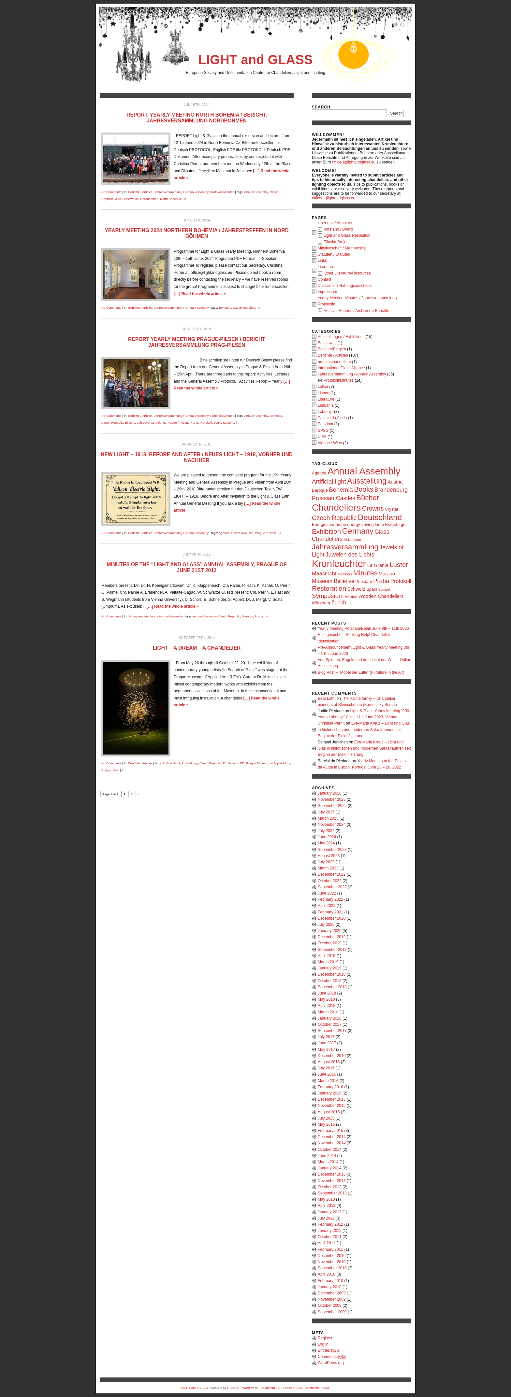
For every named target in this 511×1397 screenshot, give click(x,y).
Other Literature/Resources (347, 273)
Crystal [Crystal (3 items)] (391, 509)
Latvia (323, 386)
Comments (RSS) (316, 1388)
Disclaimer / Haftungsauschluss (345, 285)
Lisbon (323, 393)
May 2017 (326, 1049)
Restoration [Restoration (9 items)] (329, 588)
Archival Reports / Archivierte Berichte (356, 310)
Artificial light (171, 763)
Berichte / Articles (140, 192)
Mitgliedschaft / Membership (342, 248)
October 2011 (330, 1237)
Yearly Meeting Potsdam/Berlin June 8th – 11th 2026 (363, 628)
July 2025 (326, 812)
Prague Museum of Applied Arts (268, 763)
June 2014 (327, 1155)
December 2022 (331, 874)
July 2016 (326, 1068)
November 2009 (331, 1299)
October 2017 (330, 1024)
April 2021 (326, 905)
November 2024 (331, 824)
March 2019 (328, 962)
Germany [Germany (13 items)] (357, 531)
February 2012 (330, 1224)
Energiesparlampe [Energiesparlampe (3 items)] (329, 524)
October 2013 (330, 1187)
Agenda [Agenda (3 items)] (319, 473)
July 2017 (326, 1037)
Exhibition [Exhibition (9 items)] (326, 531)
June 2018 (327, 993)
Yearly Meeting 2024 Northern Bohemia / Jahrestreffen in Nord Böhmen (196, 233)
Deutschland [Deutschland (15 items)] (380, 517)
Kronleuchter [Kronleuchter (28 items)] (339, 563)
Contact (324, 279)
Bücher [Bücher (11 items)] (367, 498)
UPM (114, 770)
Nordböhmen (149, 199)
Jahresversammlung (151, 422)
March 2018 (328, 1012)
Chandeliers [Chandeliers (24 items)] (336, 507)
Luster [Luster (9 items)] (398, 564)
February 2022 (330, 899)
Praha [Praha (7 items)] (381, 580)
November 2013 (331, 1180)
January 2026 (330, 793)
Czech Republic (244, 307)
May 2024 (326, 843)
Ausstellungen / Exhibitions (341, 336)
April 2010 (326, 1274)
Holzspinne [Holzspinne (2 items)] (352, 540)
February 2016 (330, 1087)
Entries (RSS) (292, 1388)
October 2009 (330, 1305)
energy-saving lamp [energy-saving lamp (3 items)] (365, 524)
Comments (332, 1356)
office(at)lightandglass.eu (353, 162)
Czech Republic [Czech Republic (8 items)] (334, 517)
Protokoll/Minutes (222, 192)
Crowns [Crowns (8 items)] (373, 508)
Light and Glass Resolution (347, 235)
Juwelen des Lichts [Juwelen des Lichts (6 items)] (350, 554)
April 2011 (326, 1243)
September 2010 (332, 1268)
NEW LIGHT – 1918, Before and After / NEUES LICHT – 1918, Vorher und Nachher (197, 457)
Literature (326, 266)
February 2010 (330, 1280)
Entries (328, 1350)
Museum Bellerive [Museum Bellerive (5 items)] (333, 581)
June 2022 (327, 893)
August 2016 (329, 1062)
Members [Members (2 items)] (345, 574)
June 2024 (327, 837)
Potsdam (325, 424)
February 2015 (330, 1130)
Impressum (327, 291)
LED (241, 763)
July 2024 (326, 830)
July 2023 (326, 862)
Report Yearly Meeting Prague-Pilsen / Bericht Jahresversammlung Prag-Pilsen (196, 342)
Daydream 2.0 (270, 1388)
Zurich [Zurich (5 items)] (338, 602)
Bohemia (225, 307)
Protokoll (206, 422)
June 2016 (327, 1074)
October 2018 (330, 981)
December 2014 (331, 1137)
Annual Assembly (256, 192)
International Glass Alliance (341, 368)
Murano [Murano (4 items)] (387, 573)
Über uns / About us (335, 223)
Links (322, 260)
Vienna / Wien (330, 443)
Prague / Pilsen (177, 422)
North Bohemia (170, 199)
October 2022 (330, 881)
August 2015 (329, 1112)
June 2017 (327, 1043)
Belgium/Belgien (332, 349)
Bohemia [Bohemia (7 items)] (341, 489)
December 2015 (331, 1099)
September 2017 (332, 1030)
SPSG (323, 430)
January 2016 (330, 1093)
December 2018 (331, 974)
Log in (323, 1344)
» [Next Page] (138, 794)
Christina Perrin (331, 723)
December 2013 (331, 1174)
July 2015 (326, 1118)
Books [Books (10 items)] (363, 489)
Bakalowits (327, 343)
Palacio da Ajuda (332, 418)
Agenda (224, 533)
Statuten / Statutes (334, 254)
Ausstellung (190, 763)
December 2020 (331, 918)
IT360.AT (233, 1388)
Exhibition (230, 763)
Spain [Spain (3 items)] (371, 589)
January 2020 (330, 930)
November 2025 (331, 799)
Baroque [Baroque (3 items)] (320, 490)
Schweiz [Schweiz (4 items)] (356, 589)
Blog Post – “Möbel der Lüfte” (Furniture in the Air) (361, 672)
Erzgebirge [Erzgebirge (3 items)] (395, 524)
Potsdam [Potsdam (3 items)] (363, 581)
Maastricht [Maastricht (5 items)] (324, 573)
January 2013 (330, 1212)
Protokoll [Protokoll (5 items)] (400, 581)
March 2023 (328, 868)
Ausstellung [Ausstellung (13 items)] (367, 481)
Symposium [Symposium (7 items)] (327, 595)
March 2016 (328, 1081)
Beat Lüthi (326, 698)
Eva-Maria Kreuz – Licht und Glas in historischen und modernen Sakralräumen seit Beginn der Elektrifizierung (364, 729)
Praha (194, 422)
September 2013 (332, 1193)
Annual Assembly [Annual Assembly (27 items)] (364, 471)
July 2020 (326, 924)
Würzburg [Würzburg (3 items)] (321, 602)
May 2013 (326, 1199)
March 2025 (328, 818)
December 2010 (331, 1255)
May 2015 (326, 1124)
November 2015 (331, 1105)
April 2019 (326, 955)
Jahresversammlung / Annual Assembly (181, 192)
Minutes (247, 616)
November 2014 (331, 1143)
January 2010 (330, 1287)
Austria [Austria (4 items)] (394, 482)
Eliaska (130, 422)
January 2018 (330, 1018)
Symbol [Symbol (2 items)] (384, 589)
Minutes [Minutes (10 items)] (365, 573)
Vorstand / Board (338, 229)
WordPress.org (331, 1363)
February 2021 (330, 912)
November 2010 (331, 1262)
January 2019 (330, 968)
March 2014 (328, 1162)
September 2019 (332, 949)
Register (325, 1338)
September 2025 (332, 805)
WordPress (249, 1388)
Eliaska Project (336, 242)
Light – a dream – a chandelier (197, 648)
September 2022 (332, 887)
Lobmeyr (325, 411)
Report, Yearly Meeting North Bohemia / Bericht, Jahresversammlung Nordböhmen (196, 117)
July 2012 (326, 1218)
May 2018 (326, 999)
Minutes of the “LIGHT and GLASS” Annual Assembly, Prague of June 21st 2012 (197, 567)
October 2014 (330, 1149)
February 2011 (330, 1249)
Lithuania (326, 405)
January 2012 (330, 1230)
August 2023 (329, 856)
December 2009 (331, 1293)
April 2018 (326, 1005)
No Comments (111, 192)
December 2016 (331, 1055)
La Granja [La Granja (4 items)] (377, 565)
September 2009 (332, 1312)
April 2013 (326, 1205)
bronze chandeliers (334, 362)
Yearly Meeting (223, 422)
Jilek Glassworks (127, 199)
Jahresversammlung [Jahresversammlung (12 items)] (345, 547)
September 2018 (332, 987)
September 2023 (332, 849)
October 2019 (330, 943)
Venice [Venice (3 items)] (351, 596)
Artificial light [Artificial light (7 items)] (329, 481)
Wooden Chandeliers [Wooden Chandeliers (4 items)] (380, 596)
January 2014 (330, 1168)
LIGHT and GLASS (255, 59)
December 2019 (331, 937)
